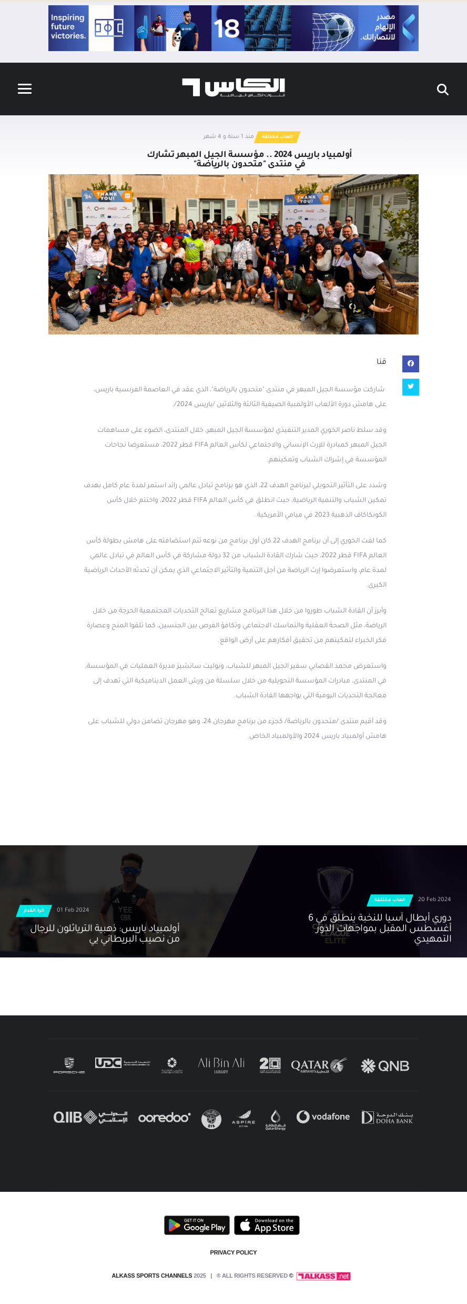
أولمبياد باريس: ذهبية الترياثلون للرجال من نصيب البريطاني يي (105, 934)
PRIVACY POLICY (233, 1252)
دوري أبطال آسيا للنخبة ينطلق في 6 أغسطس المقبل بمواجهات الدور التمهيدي (379, 929)
